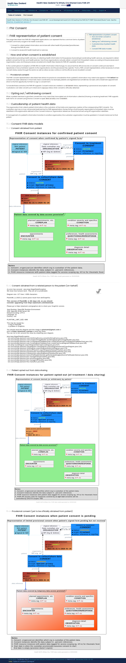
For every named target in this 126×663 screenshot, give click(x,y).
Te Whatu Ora (22, 659)
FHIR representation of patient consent (103, 35)
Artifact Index (86, 10)
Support (102, 10)
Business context (19, 10)
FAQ (94, 10)
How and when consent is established (101, 38)
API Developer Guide (71, 10)
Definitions (32, 10)
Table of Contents (19, 661)
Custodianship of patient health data (103, 45)
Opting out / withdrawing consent (104, 41)
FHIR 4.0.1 (70, 659)
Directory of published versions (18, 22)
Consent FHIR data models (102, 49)
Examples (44, 10)
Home (10, 10)
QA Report (30, 661)
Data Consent (55, 10)
